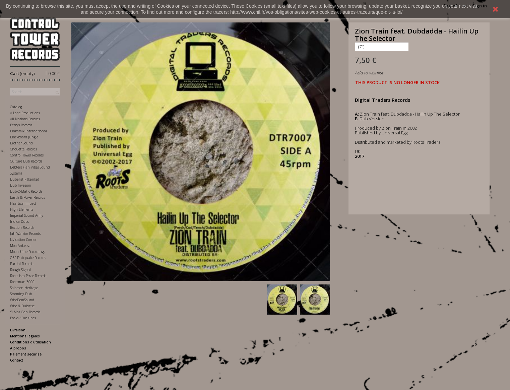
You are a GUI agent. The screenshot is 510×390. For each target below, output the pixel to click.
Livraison (17, 330)
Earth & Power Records (27, 197)
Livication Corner (23, 239)
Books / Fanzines (23, 318)
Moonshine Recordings (27, 251)
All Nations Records (25, 119)
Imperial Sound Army (26, 215)
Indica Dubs (19, 221)
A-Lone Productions (25, 113)
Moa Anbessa (20, 245)
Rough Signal (20, 269)
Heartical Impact (23, 203)
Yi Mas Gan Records (25, 312)
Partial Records (21, 263)
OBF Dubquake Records (28, 257)
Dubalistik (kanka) (24, 179)
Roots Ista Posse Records (28, 275)
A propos (18, 348)
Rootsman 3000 (22, 281)
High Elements (21, 209)
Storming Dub (21, 293)
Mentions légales (25, 336)
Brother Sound (21, 143)
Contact (16, 360)
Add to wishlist (369, 73)
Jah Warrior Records (25, 233)
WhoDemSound (22, 300)
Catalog (16, 107)
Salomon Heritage (24, 287)
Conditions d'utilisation (30, 342)
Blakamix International (28, 131)
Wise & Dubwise (22, 306)
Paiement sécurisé (26, 354)
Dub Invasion (20, 185)
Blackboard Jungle (24, 137)
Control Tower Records (27, 155)
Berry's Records (21, 125)
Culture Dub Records (26, 161)
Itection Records (22, 227)
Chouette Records (23, 149)
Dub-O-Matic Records (26, 191)
